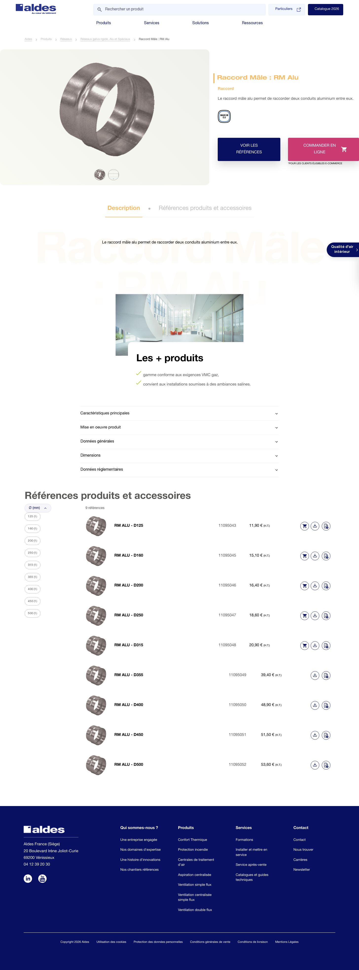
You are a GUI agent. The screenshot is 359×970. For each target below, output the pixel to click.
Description (124, 209)
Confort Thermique (192, 840)
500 (32, 613)
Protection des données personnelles (158, 942)
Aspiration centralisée (194, 875)
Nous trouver (303, 850)
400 (32, 589)
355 (32, 577)
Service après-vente (251, 865)
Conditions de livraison (253, 942)
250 (32, 553)
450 (32, 601)
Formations (244, 840)
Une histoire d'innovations (140, 860)
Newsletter (301, 870)
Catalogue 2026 (327, 9)
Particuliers (288, 10)
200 (32, 541)
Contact (299, 840)
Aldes (28, 39)
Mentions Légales (286, 942)
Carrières (300, 860)
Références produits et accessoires (205, 209)
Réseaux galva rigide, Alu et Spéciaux (105, 39)
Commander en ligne (317, 152)
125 (32, 516)
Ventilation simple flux (195, 885)
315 (32, 565)
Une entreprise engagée (138, 840)
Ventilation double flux (195, 910)
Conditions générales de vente (210, 942)
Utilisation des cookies (111, 942)
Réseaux (66, 39)
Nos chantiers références (139, 870)
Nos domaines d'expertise (140, 850)
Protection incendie (193, 850)
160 (32, 528)
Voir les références (249, 149)
